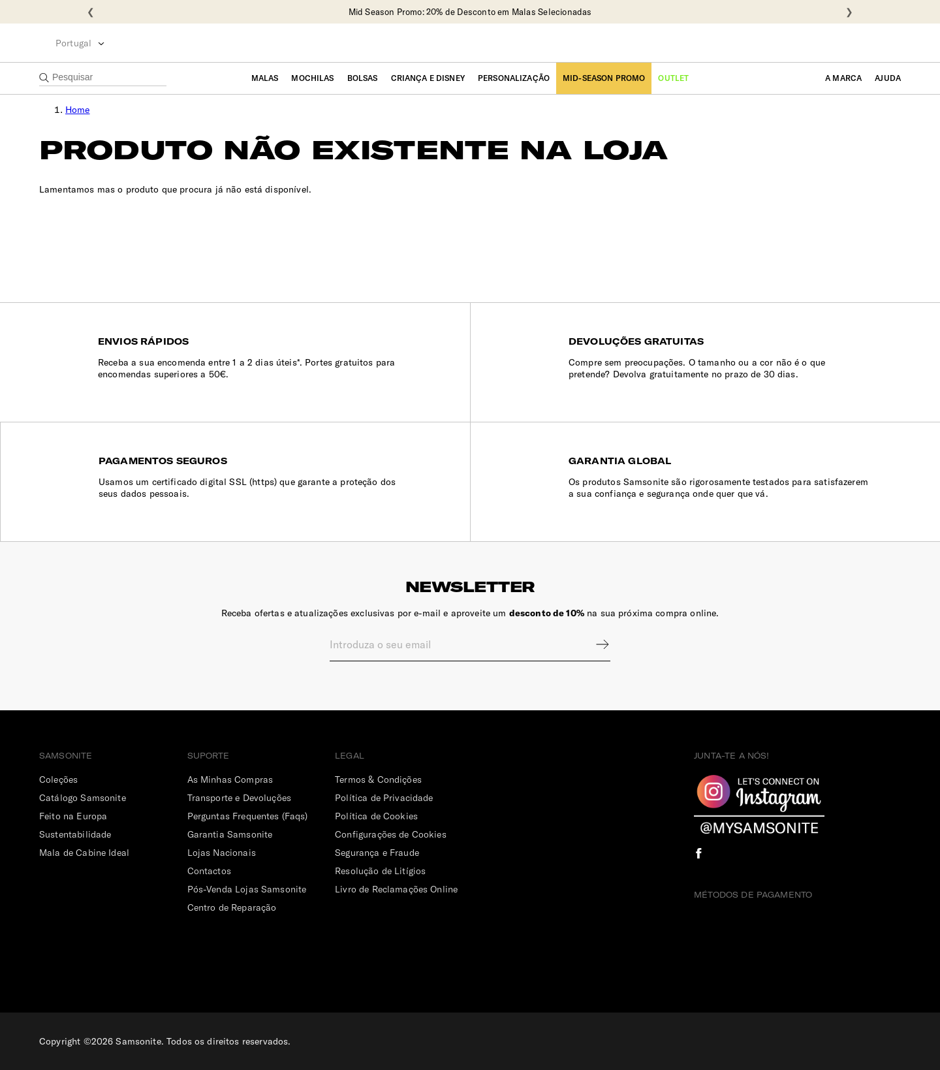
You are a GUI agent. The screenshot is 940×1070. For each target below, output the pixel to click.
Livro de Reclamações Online (396, 889)
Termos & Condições (378, 779)
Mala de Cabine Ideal (84, 852)
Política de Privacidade (384, 798)
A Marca (843, 78)
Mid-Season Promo (604, 78)
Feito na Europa (73, 816)
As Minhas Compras (230, 779)
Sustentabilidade (75, 834)
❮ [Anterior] (91, 12)
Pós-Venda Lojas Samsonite (247, 889)
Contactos (209, 871)
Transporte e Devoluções (239, 798)
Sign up (594, 644)
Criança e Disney (428, 78)
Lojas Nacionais (221, 852)
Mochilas (312, 78)
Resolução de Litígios (380, 871)
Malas (265, 78)
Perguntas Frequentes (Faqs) (247, 816)
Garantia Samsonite (230, 834)
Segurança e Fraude (377, 852)
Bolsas (362, 78)
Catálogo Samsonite (82, 798)
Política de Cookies (376, 816)
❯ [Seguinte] (849, 12)
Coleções (58, 779)
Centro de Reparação (232, 907)
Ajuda (888, 78)
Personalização (514, 78)
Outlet (673, 78)
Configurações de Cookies (390, 834)
